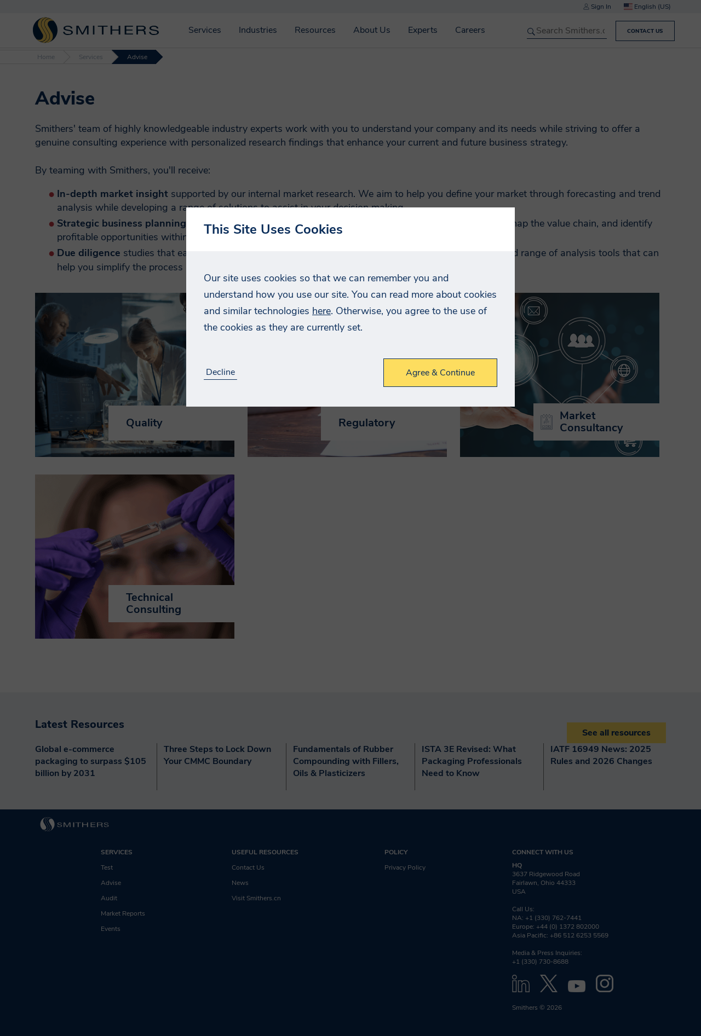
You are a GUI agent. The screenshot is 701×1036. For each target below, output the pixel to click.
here (321, 310)
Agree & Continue (440, 373)
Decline (220, 372)
